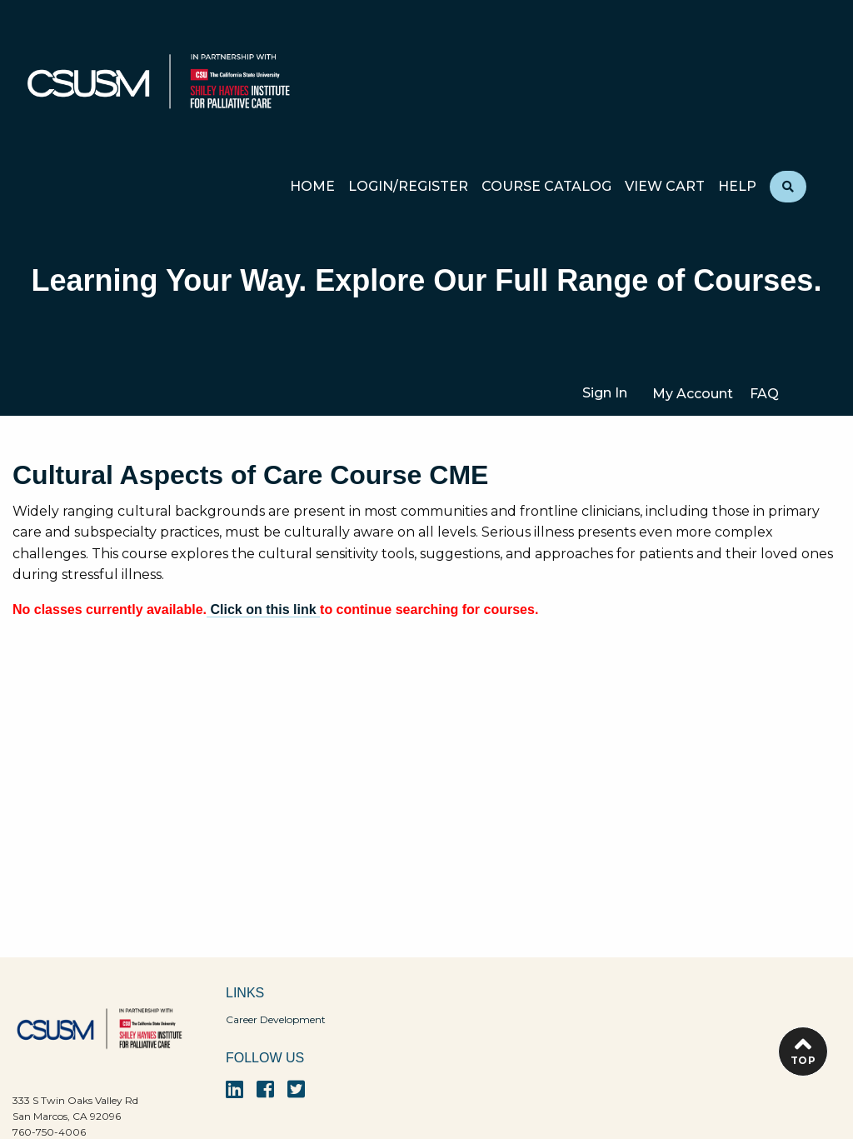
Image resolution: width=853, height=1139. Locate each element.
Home (312, 187)
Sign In (604, 393)
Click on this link (263, 609)
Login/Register (408, 187)
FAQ (764, 394)
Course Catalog (546, 187)
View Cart (665, 187)
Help (737, 187)
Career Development (276, 1019)
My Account (692, 394)
